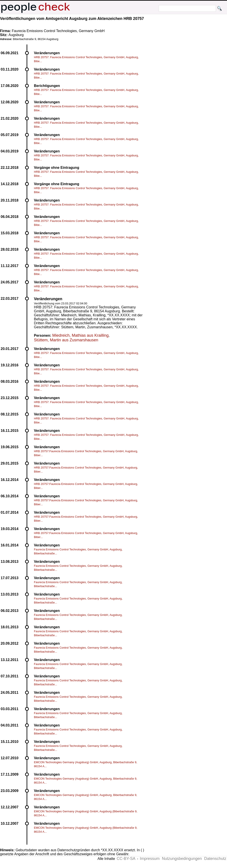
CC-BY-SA (126, 858)
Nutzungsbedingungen (182, 858)
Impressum (150, 858)
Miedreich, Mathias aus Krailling (80, 335)
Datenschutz (215, 858)
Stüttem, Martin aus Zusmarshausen (66, 340)
